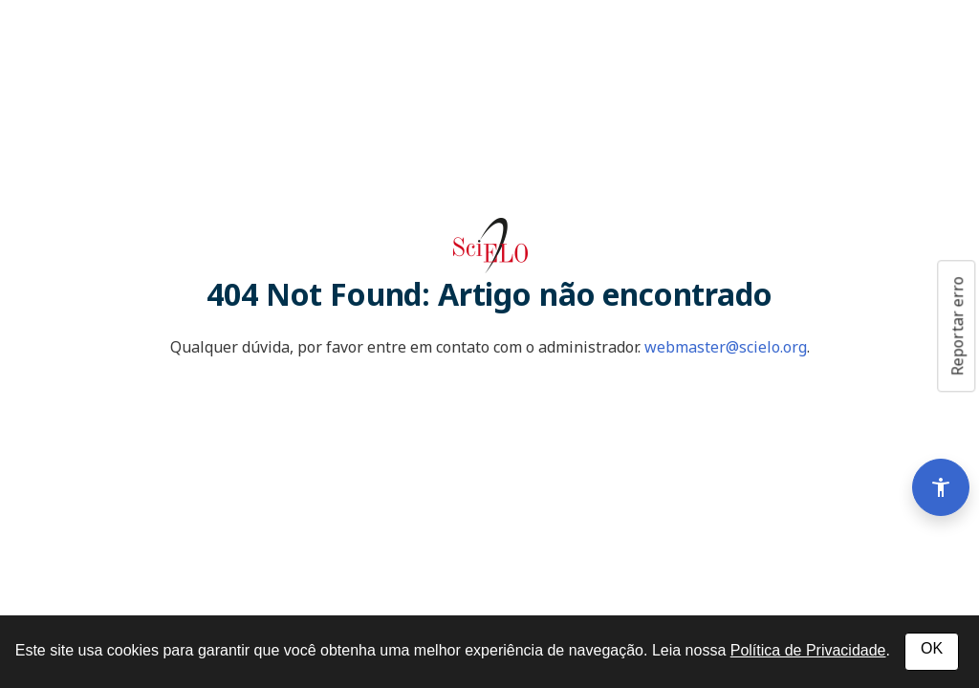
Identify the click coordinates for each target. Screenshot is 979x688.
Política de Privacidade (808, 650)
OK (932, 648)
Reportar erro (957, 326)
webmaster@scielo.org (725, 346)
